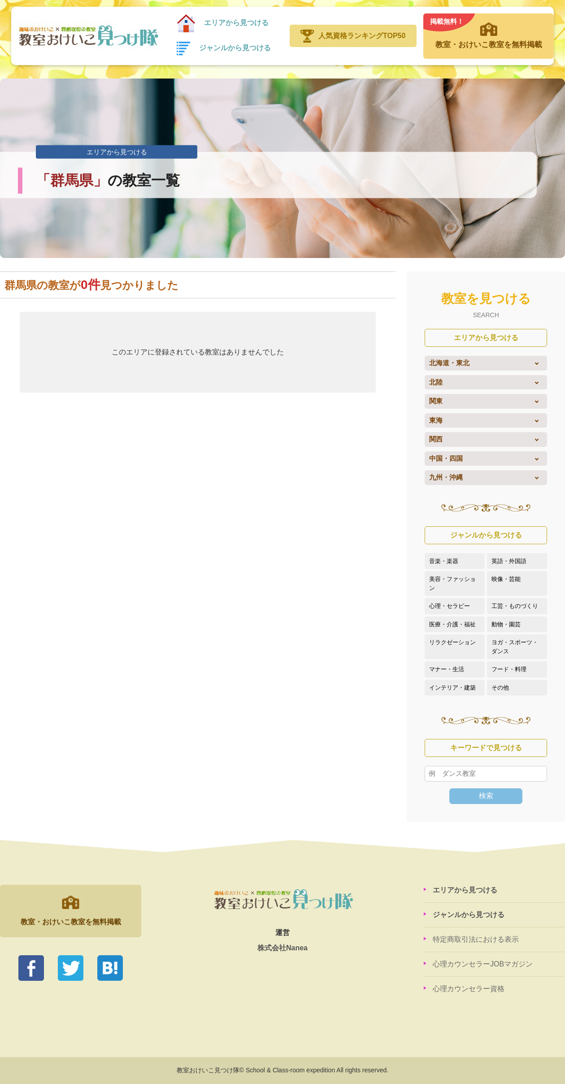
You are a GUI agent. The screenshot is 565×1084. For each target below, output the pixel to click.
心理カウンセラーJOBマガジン (483, 964)
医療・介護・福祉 (452, 624)
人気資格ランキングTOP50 (361, 35)
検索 (486, 796)
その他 (500, 687)
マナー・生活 (446, 669)
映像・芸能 (506, 579)
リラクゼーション (452, 642)
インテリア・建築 (452, 687)
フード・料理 (508, 669)
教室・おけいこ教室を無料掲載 (488, 31)
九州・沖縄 (446, 477)
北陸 (436, 382)
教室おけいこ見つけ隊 (87, 36)
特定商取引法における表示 (476, 939)
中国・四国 (446, 458)
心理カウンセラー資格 (468, 988)
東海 (436, 420)
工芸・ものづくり (514, 606)
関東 (436, 401)
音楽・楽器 (443, 561)
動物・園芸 (506, 624)
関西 (436, 439)
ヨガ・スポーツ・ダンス (514, 647)
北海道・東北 (449, 363)
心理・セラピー (449, 606)
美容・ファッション (452, 583)
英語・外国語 (508, 561)
